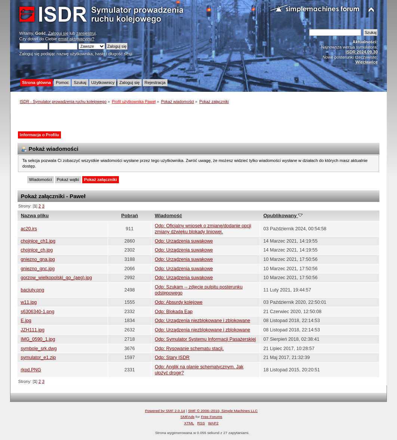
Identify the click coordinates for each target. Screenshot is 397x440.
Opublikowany (282, 215)
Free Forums (211, 417)
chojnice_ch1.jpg (38, 241)
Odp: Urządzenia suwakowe (184, 241)
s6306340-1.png (37, 311)
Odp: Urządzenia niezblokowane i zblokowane (202, 320)
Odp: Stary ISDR (172, 357)
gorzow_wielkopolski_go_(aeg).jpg (56, 277)
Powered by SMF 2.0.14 (165, 411)
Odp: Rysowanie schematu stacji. (189, 348)
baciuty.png (32, 290)
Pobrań (129, 215)
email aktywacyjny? (76, 39)
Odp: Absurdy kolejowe (179, 302)
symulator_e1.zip (38, 357)
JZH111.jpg (32, 330)
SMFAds (188, 417)
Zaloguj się (58, 33)
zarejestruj (86, 33)
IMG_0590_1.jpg (38, 339)
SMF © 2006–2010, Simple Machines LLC (223, 411)
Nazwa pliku (35, 215)
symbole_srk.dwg (38, 348)
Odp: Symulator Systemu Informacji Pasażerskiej (205, 339)
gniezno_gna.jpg (38, 259)
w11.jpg (29, 302)
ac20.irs (29, 228)
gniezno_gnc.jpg (38, 268)
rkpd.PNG (31, 369)
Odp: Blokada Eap (174, 311)
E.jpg (26, 320)
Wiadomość (168, 215)
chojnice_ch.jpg (37, 250)
